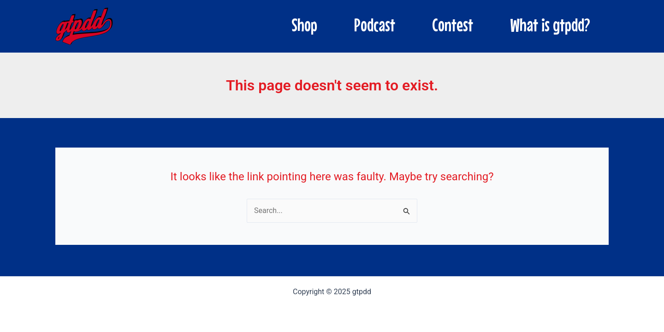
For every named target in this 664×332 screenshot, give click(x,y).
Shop (304, 25)
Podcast (374, 25)
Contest (452, 25)
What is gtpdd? (550, 25)
